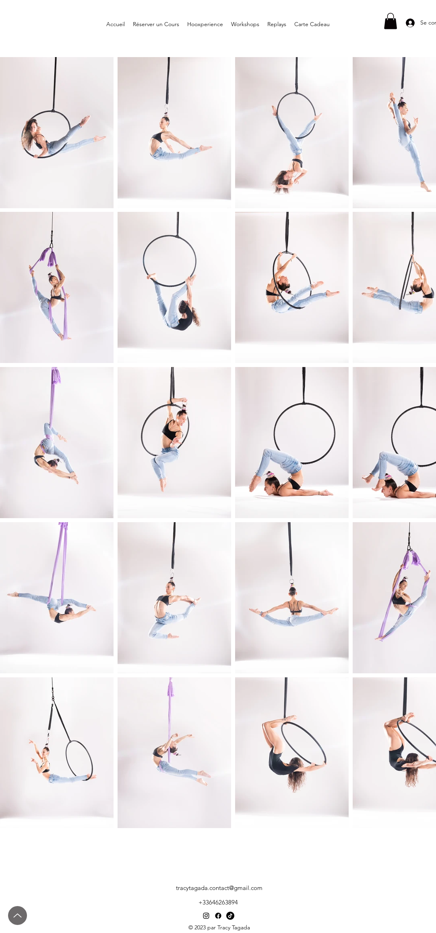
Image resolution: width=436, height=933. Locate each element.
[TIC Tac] (230, 916)
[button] (390, 21)
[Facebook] (218, 916)
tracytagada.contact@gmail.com (219, 888)
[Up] (17, 915)
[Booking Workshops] (413, 835)
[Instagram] (206, 916)
